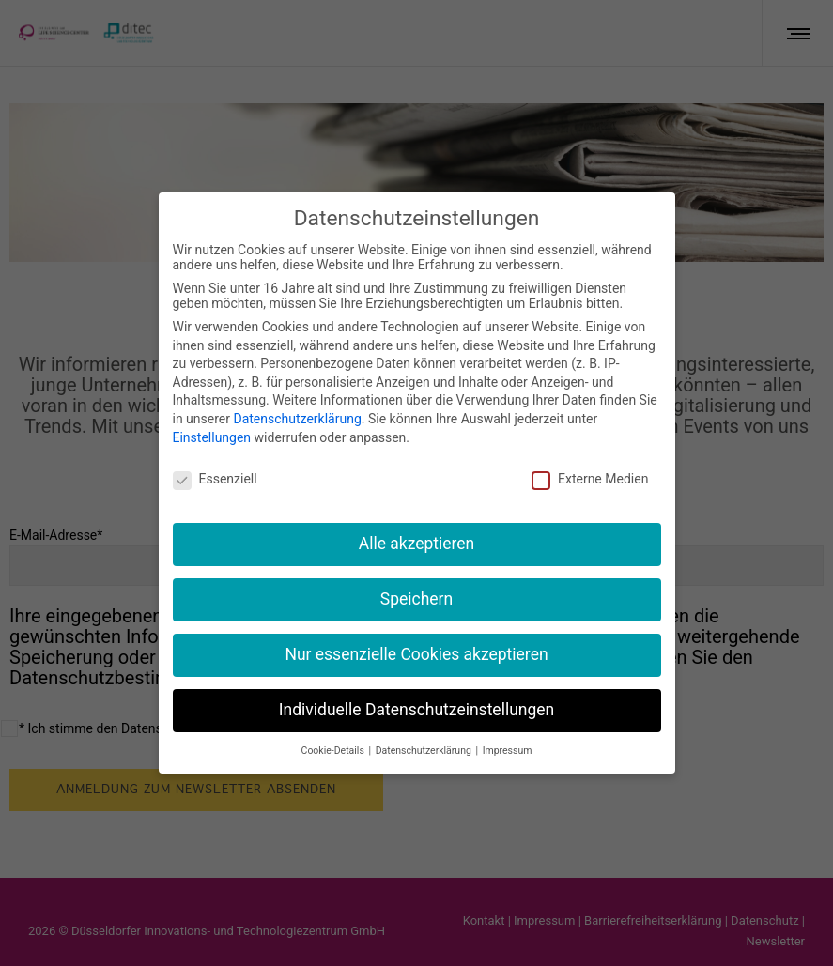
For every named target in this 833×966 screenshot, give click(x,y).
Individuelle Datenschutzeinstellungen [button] (416, 707)
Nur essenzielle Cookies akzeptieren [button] (416, 652)
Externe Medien (590, 477)
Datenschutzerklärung (297, 416)
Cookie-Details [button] (334, 749)
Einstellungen (212, 435)
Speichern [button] (416, 597)
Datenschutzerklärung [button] (425, 749)
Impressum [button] (507, 749)
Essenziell (215, 477)
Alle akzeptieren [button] (417, 542)
